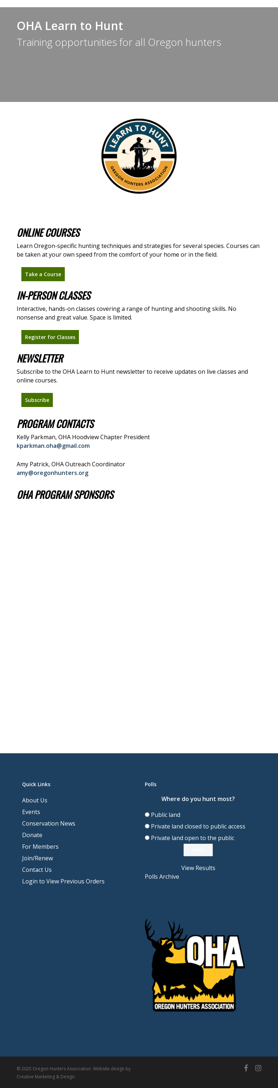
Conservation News (48, 823)
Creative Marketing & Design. (46, 1077)
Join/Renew (37, 858)
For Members (40, 847)
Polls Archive (162, 877)
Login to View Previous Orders (63, 881)
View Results (198, 868)
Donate (32, 835)
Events (31, 812)
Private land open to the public (192, 838)
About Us (34, 800)
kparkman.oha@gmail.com (53, 446)
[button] (43, 274)
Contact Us (37, 870)
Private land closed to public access (198, 826)
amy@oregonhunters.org (52, 473)
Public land (165, 815)
